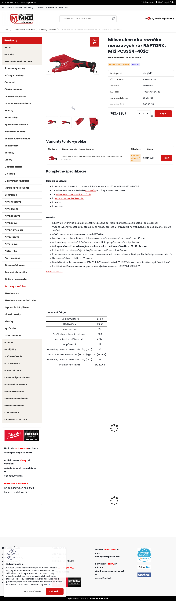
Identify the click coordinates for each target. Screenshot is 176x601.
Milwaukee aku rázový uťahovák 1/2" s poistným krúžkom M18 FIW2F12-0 (93, 502)
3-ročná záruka (14, 7)
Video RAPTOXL (54, 271)
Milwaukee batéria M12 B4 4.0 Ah (73, 194)
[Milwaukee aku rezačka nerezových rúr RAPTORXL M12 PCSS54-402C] (72, 63)
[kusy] (143, 113)
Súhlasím (54, 591)
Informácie (51, 7)
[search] (113, 19)
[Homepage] (3, 7)
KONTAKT (63, 7)
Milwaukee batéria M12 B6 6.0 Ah (157, 425)
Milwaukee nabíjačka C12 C (69, 198)
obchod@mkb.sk (13, 475)
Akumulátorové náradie (24, 29)
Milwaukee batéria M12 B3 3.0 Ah (93, 425)
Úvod (6, 29)
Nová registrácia (166, 2)
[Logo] (21, 19)
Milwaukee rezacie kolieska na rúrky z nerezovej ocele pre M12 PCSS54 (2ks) (60, 428)
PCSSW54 (90, 190)
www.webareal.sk (99, 598)
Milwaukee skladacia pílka (156, 501)
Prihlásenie (148, 2)
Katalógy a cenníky (34, 7)
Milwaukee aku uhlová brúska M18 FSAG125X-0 (60, 501)
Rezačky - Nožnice (47, 29)
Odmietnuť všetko (32, 591)
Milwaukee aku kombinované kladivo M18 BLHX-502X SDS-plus (126, 501)
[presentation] (49, 71)
